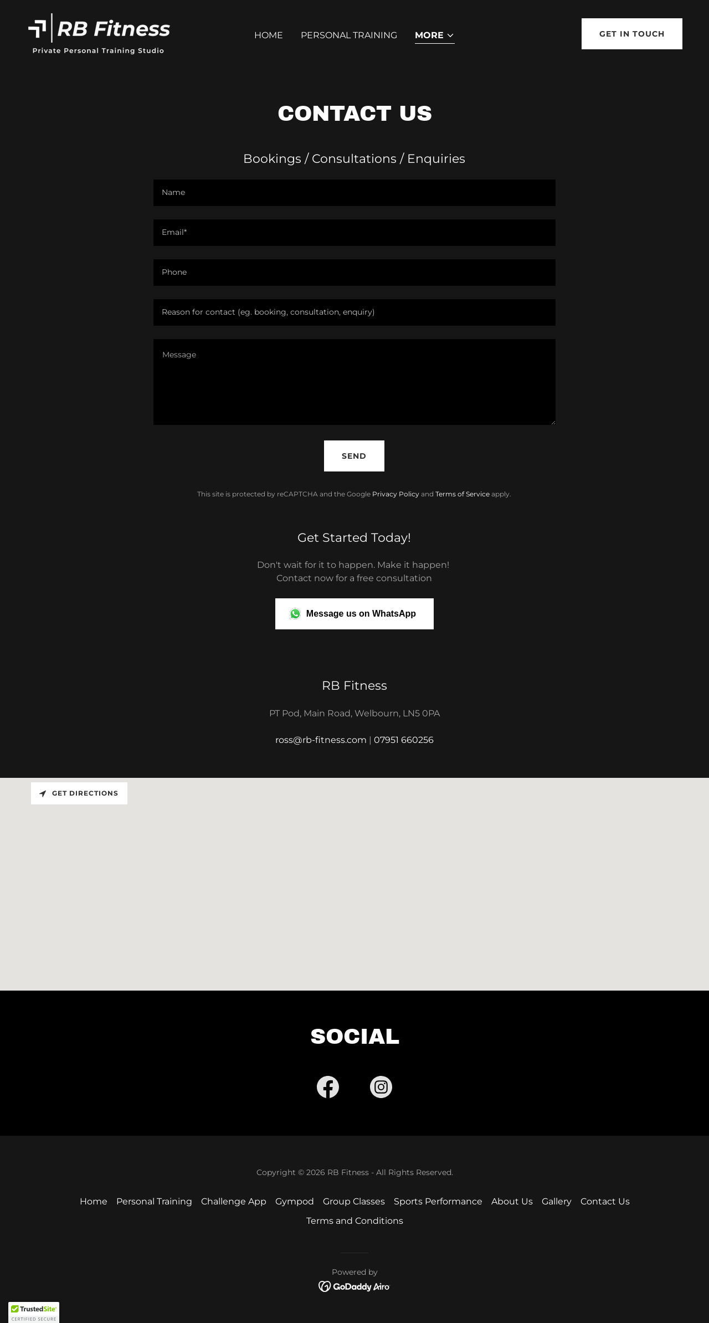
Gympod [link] (294, 1201)
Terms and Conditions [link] (354, 1221)
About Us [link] (512, 1201)
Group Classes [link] (354, 1201)
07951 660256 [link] (404, 740)
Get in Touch (632, 34)
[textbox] (354, 193)
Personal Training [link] (349, 35)
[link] (98, 33)
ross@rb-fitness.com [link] (321, 740)
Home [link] (268, 35)
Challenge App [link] (233, 1201)
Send (354, 456)
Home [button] (93, 1201)
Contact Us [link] (605, 1201)
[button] (435, 36)
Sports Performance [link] (438, 1201)
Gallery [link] (557, 1201)
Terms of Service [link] (462, 494)
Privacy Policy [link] (395, 494)
